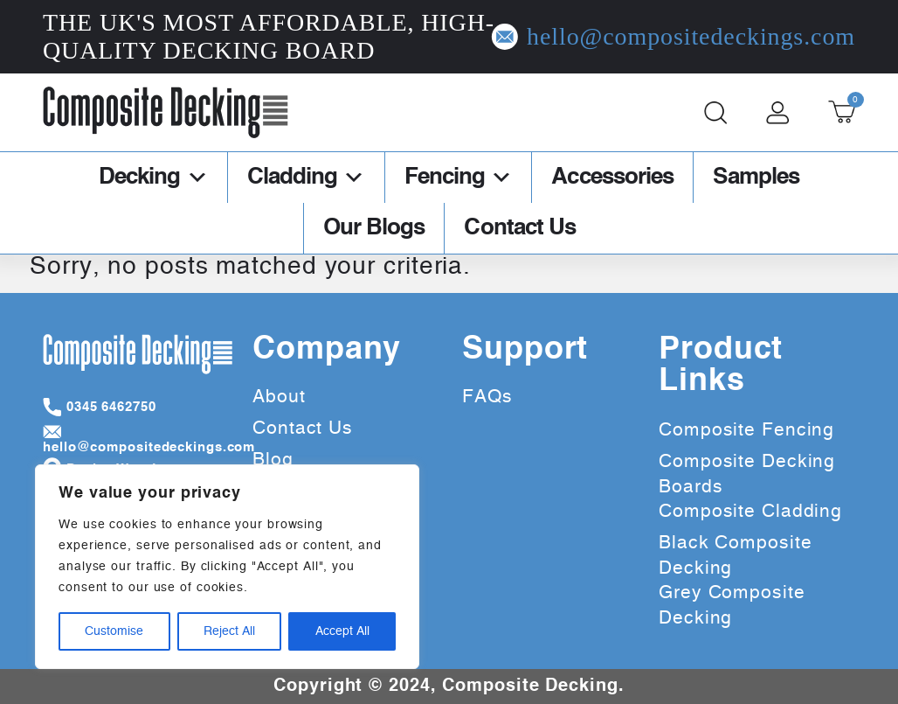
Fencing (458, 177)
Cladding (306, 177)
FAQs (487, 396)
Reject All (229, 631)
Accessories (612, 177)
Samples (756, 177)
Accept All (342, 631)
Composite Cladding (750, 511)
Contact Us (520, 228)
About (279, 396)
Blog (273, 459)
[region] (227, 566)
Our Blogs (374, 228)
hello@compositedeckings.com (728, 37)
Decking (153, 177)
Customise (114, 631)
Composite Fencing (746, 430)
